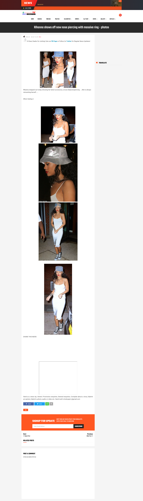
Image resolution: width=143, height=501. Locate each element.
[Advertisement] (56, 46)
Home (32, 19)
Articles (112, 19)
